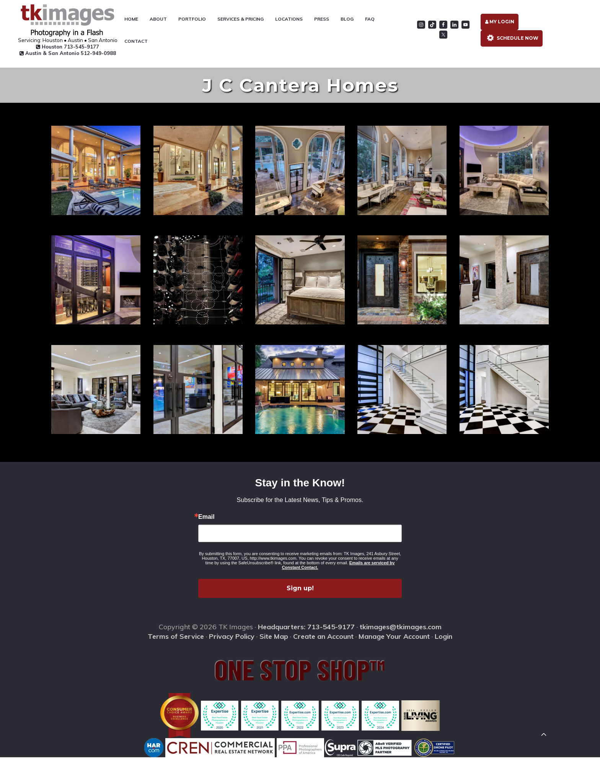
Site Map (273, 636)
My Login (500, 22)
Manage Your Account (394, 636)
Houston (66, 47)
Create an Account (323, 636)
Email (206, 518)
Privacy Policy (231, 636)
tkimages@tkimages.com (401, 627)
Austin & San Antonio (66, 53)
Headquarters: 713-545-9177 (306, 627)
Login (443, 636)
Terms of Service (176, 636)
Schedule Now (511, 38)
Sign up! (300, 589)
